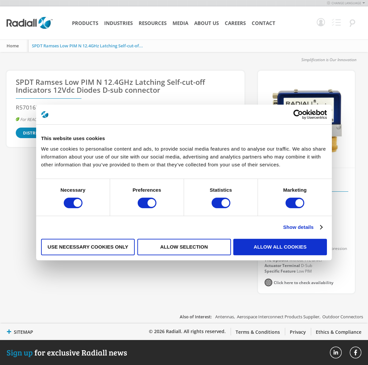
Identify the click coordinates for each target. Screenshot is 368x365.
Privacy (298, 332)
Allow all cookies (280, 247)
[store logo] (30, 27)
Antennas (224, 317)
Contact (263, 23)
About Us (206, 23)
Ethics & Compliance (338, 332)
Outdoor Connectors (342, 317)
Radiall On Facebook (355, 352)
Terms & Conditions (258, 332)
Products (85, 23)
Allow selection (184, 247)
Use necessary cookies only (88, 247)
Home (13, 46)
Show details (298, 227)
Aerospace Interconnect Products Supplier (278, 317)
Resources (153, 23)
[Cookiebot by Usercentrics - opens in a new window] (298, 114)
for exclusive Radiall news (67, 352)
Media (180, 23)
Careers (235, 23)
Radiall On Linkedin (336, 352)
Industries (118, 23)
